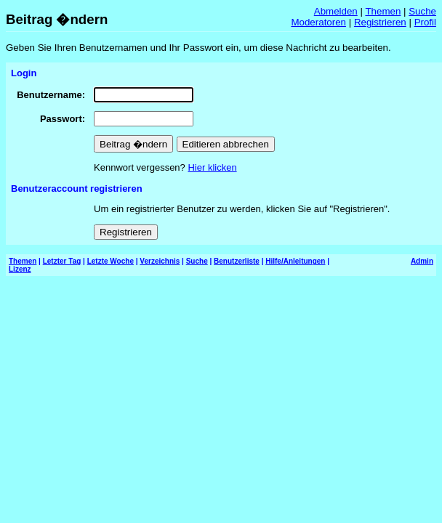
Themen (383, 11)
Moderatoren (318, 22)
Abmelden (336, 11)
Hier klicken (212, 167)
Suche (422, 11)
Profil (425, 22)
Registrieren (380, 22)
